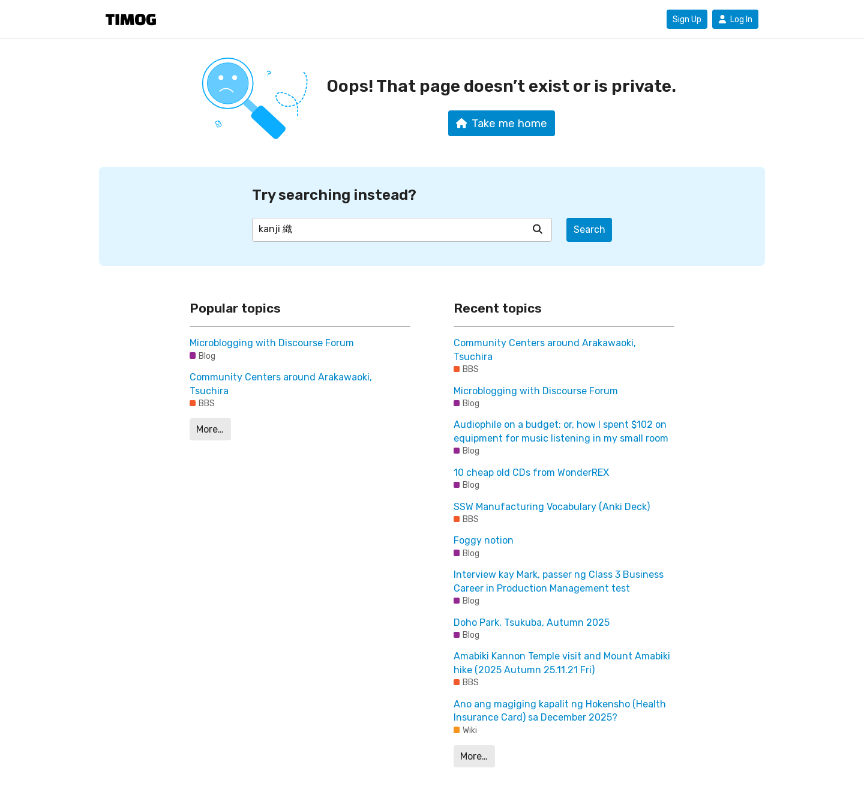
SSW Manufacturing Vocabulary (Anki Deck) (552, 506)
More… (210, 429)
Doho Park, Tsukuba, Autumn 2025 (532, 622)
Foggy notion (484, 540)
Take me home (502, 123)
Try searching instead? (334, 194)
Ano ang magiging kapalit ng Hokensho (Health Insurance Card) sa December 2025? (560, 710)
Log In (735, 19)
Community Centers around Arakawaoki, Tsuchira (281, 383)
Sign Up (687, 19)
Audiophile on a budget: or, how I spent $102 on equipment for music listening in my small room (561, 431)
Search (589, 229)
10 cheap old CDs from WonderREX (531, 472)
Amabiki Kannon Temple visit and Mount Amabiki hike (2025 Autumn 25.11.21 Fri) (562, 662)
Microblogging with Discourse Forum (272, 343)
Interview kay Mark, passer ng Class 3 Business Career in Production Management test (559, 581)
